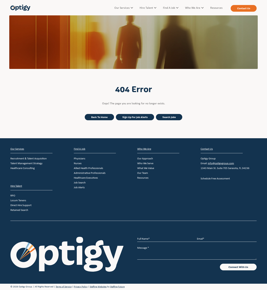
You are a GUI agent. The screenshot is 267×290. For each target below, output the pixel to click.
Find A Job (79, 149)
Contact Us (207, 149)
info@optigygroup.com (221, 163)
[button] (132, 8)
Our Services (17, 149)
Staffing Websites (98, 286)
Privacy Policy (81, 286)
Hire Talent (16, 186)
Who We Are (144, 149)
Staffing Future (117, 286)
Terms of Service (64, 286)
